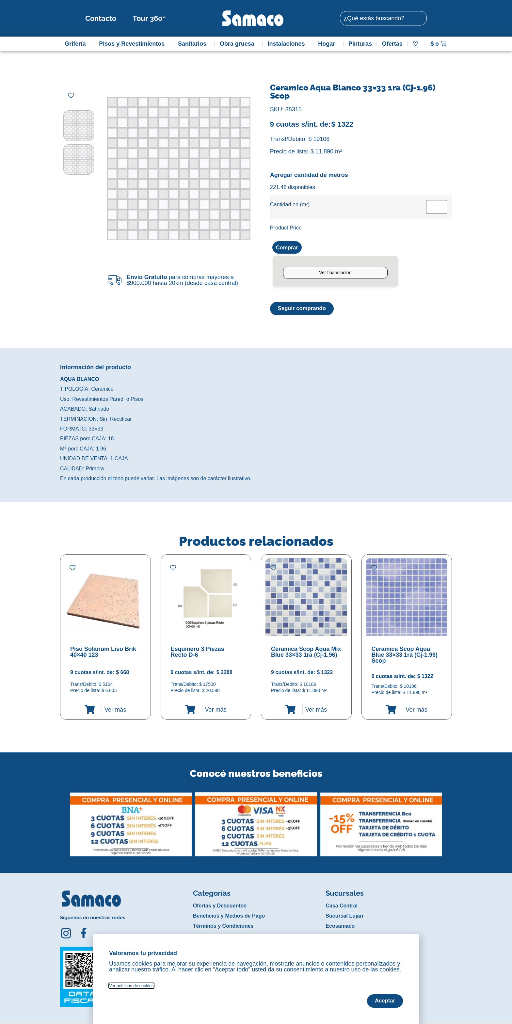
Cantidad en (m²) (290, 204)
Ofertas (392, 43)
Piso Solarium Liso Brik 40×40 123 (103, 653)
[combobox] (383, 18)
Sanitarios (194, 43)
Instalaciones (288, 43)
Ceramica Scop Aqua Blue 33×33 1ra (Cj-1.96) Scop (405, 656)
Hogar (328, 43)
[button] (64, 820)
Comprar (288, 247)
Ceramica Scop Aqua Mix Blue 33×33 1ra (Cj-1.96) (306, 653)
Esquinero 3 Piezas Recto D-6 (197, 653)
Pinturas (360, 43)
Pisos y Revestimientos (133, 43)
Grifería (77, 43)
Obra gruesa (239, 43)
